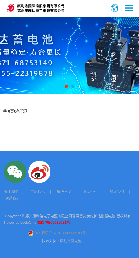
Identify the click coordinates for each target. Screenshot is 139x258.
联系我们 (12, 198)
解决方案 (64, 192)
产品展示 (38, 192)
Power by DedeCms (20, 222)
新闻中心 (90, 192)
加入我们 (117, 192)
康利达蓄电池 (71, 241)
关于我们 (11, 192)
